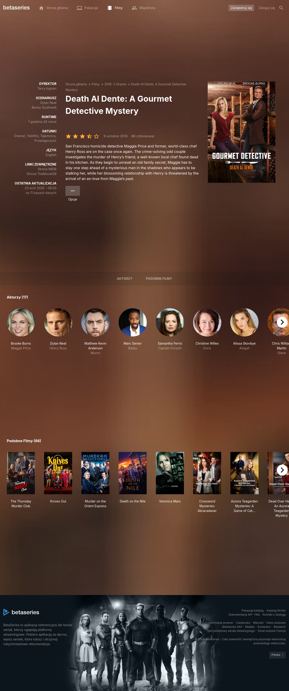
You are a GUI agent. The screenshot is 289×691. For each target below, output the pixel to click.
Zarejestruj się (241, 8)
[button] (21, 331)
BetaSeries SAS (232, 626)
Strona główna (76, 84)
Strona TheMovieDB (41, 174)
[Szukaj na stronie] (281, 8)
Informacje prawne (221, 622)
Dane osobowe (276, 622)
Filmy (96, 84)
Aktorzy (125, 278)
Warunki (258, 622)
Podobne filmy (159, 278)
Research (280, 626)
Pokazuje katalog (253, 610)
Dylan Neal (48, 103)
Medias (249, 626)
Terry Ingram (46, 88)
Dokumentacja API (240, 614)
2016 (108, 84)
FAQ (257, 614)
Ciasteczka (243, 622)
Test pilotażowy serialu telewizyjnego (231, 631)
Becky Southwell (44, 107)
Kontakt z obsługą (274, 614)
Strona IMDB (47, 169)
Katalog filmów (276, 610)
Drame (121, 84)
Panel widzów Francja (272, 631)
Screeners (264, 626)
